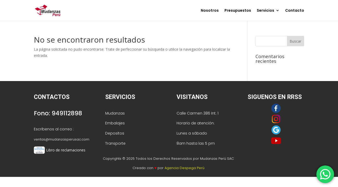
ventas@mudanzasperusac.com (61, 139)
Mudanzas (115, 113)
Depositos (114, 133)
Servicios (265, 11)
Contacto (294, 11)
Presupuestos (237, 11)
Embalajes (115, 123)
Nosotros (210, 11)
